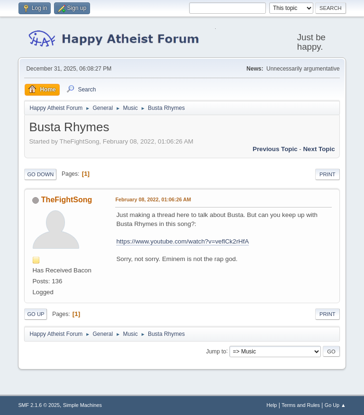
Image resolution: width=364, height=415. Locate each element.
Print (327, 174)
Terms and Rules (301, 405)
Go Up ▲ (335, 405)
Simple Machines (82, 405)
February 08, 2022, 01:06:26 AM (153, 199)
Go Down (40, 174)
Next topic (319, 149)
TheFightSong (66, 200)
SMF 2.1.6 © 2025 (39, 405)
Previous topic (275, 149)
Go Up (35, 314)
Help (271, 405)
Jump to (216, 351)
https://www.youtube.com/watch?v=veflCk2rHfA (182, 241)
